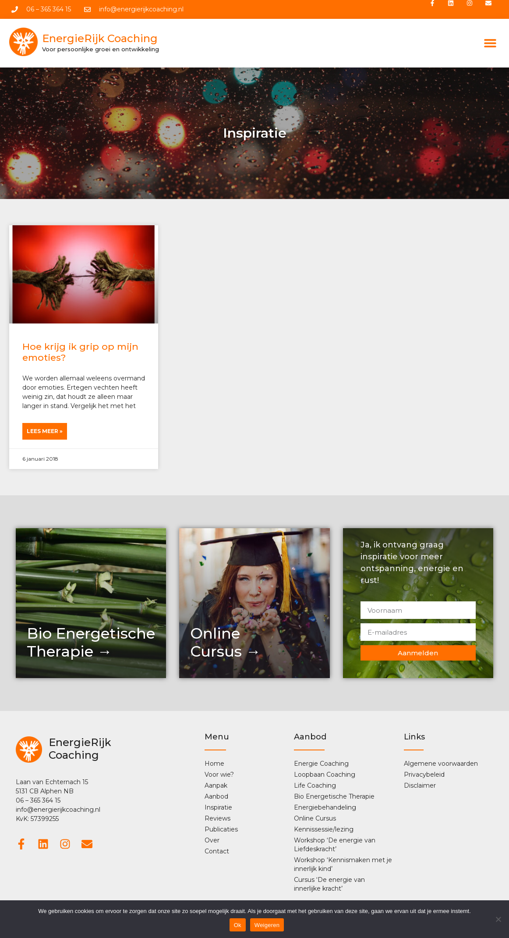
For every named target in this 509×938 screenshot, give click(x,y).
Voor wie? (219, 775)
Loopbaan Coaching (324, 775)
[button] (490, 44)
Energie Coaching (321, 764)
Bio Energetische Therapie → (91, 643)
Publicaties (221, 830)
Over (212, 841)
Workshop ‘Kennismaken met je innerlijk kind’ (343, 865)
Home (214, 764)
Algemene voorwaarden (441, 764)
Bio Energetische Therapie (334, 797)
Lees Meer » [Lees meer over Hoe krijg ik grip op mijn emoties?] (45, 432)
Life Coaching (315, 786)
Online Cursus (315, 819)
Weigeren (266, 925)
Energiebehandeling (325, 808)
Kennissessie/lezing (323, 830)
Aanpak (216, 786)
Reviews (217, 819)
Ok (237, 925)
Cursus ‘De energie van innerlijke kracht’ (329, 885)
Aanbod (219, 797)
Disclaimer (420, 786)
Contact (217, 852)
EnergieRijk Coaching (100, 39)
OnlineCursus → (225, 643)
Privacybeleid (424, 775)
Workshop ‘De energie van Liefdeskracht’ (334, 845)
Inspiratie (218, 808)
